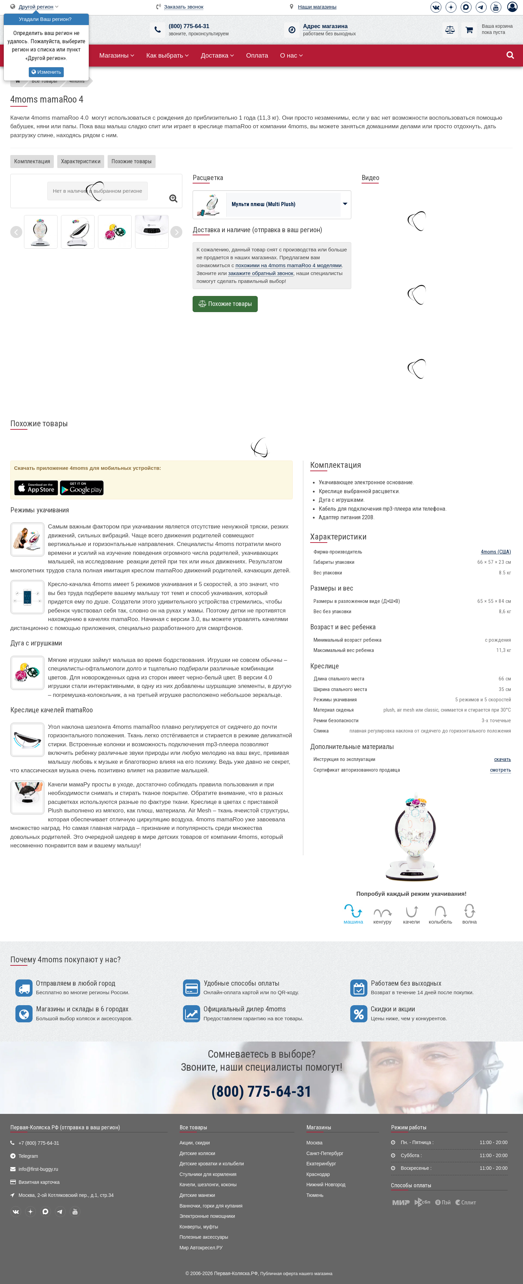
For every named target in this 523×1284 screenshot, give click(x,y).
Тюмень (315, 1195)
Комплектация (32, 161)
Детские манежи (197, 1195)
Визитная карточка (39, 1182)
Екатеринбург (321, 1163)
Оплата (257, 55)
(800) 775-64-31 (189, 26)
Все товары (193, 1127)
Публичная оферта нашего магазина (296, 1273)
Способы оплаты (411, 1185)
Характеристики (80, 161)
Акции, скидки (195, 1142)
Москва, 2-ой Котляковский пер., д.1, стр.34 (66, 1195)
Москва (314, 1142)
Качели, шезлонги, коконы (208, 1184)
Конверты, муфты (199, 1226)
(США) (496, 552)
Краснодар (318, 1174)
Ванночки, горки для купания (211, 1206)
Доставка (217, 55)
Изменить (46, 72)
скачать (502, 759)
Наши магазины (317, 7)
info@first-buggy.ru (38, 1169)
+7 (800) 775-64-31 (39, 1143)
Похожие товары (131, 161)
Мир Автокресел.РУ (201, 1247)
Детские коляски (197, 1153)
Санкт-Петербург (324, 1153)
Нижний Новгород (325, 1184)
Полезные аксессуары (204, 1237)
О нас (291, 55)
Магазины (117, 55)
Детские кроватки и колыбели (212, 1163)
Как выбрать (167, 55)
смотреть (500, 770)
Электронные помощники (207, 1216)
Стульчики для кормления (208, 1174)
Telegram (28, 1156)
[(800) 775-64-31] (157, 30)
